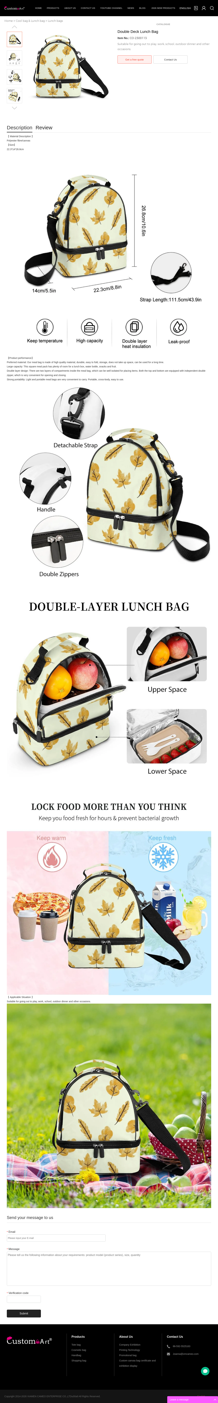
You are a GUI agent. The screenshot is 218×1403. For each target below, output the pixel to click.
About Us (70, 8)
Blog (142, 8)
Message (13, 1249)
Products (53, 8)
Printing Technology (129, 1350)
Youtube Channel (111, 8)
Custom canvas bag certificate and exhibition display (137, 1361)
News (130, 8)
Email (11, 1231)
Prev (14, 27)
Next (14, 108)
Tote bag (76, 1344)
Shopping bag (79, 1360)
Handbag (76, 1355)
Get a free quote (134, 59)
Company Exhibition (130, 1344)
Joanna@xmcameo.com (186, 1354)
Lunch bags (55, 21)
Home (38, 8)
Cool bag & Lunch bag (30, 21)
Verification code (17, 1293)
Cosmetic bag (79, 1350)
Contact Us (88, 8)
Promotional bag (128, 1355)
